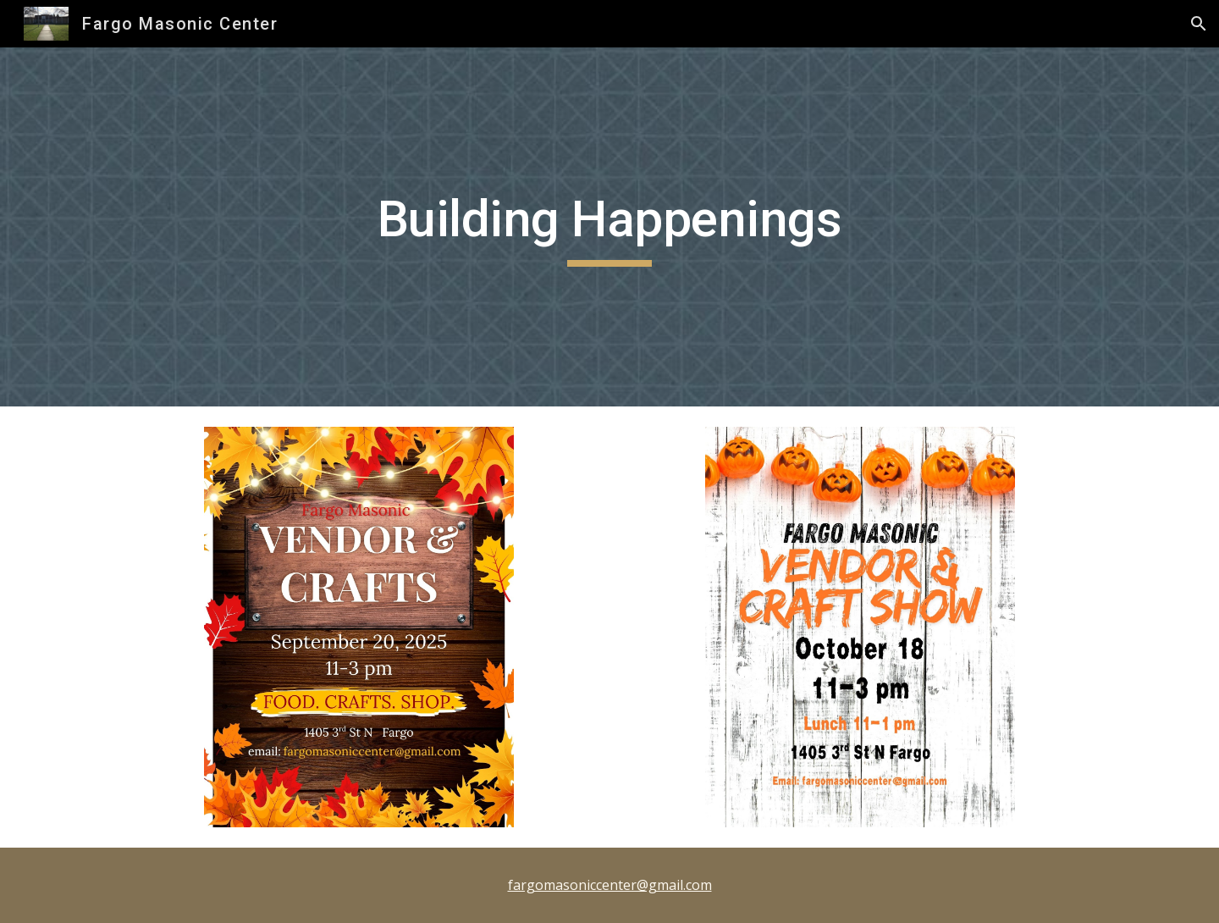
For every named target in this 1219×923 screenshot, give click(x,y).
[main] (609, 227)
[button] (1198, 23)
